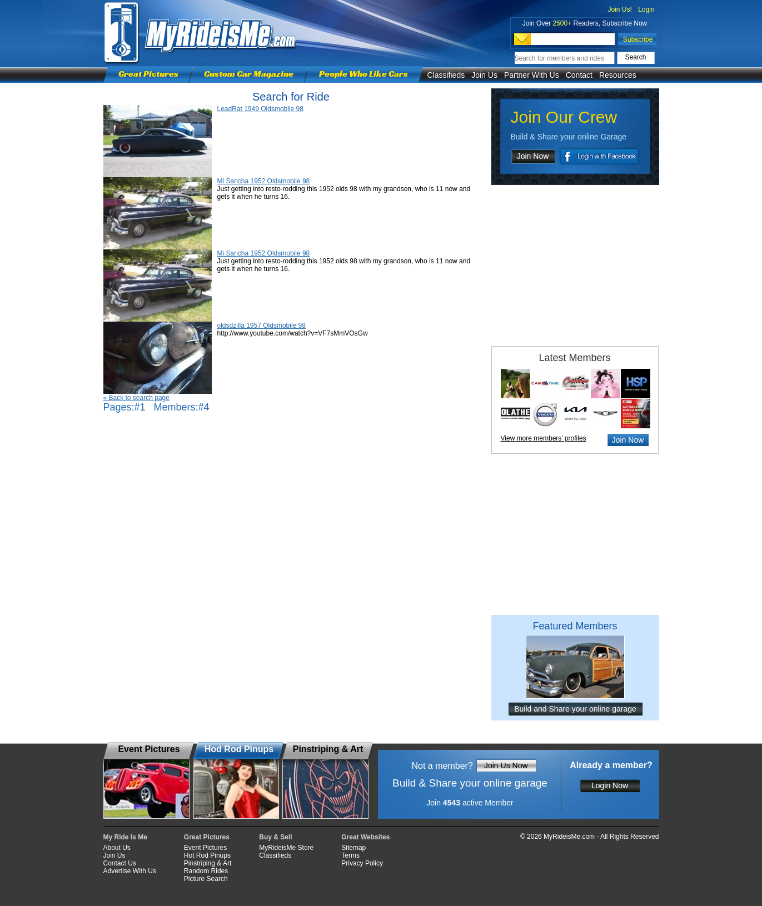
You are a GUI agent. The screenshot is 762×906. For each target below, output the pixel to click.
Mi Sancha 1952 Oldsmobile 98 (263, 181)
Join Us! (619, 9)
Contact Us (119, 863)
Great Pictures (148, 73)
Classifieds (446, 75)
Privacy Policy (362, 863)
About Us (117, 848)
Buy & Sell (275, 837)
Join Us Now (506, 765)
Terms (350, 855)
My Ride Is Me (125, 837)
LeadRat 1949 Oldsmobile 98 (260, 109)
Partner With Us (531, 75)
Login (646, 9)
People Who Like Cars (363, 73)
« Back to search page (136, 398)
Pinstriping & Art (207, 863)
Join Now (533, 156)
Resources (617, 75)
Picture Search (206, 879)
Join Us (484, 75)
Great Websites (365, 837)
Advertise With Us (129, 871)
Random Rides (206, 871)
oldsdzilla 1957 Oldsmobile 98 (261, 325)
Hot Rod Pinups (207, 855)
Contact (579, 75)
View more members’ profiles (543, 438)
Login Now (609, 785)
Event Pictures (205, 848)
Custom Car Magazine (248, 73)
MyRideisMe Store (286, 848)
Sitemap (353, 848)
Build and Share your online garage (575, 708)
